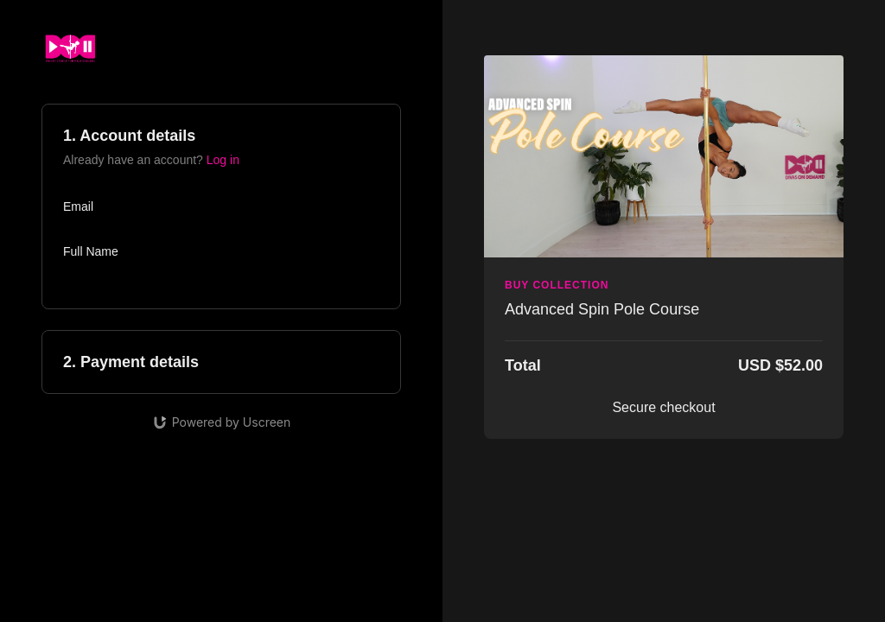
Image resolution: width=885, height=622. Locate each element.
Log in (223, 160)
